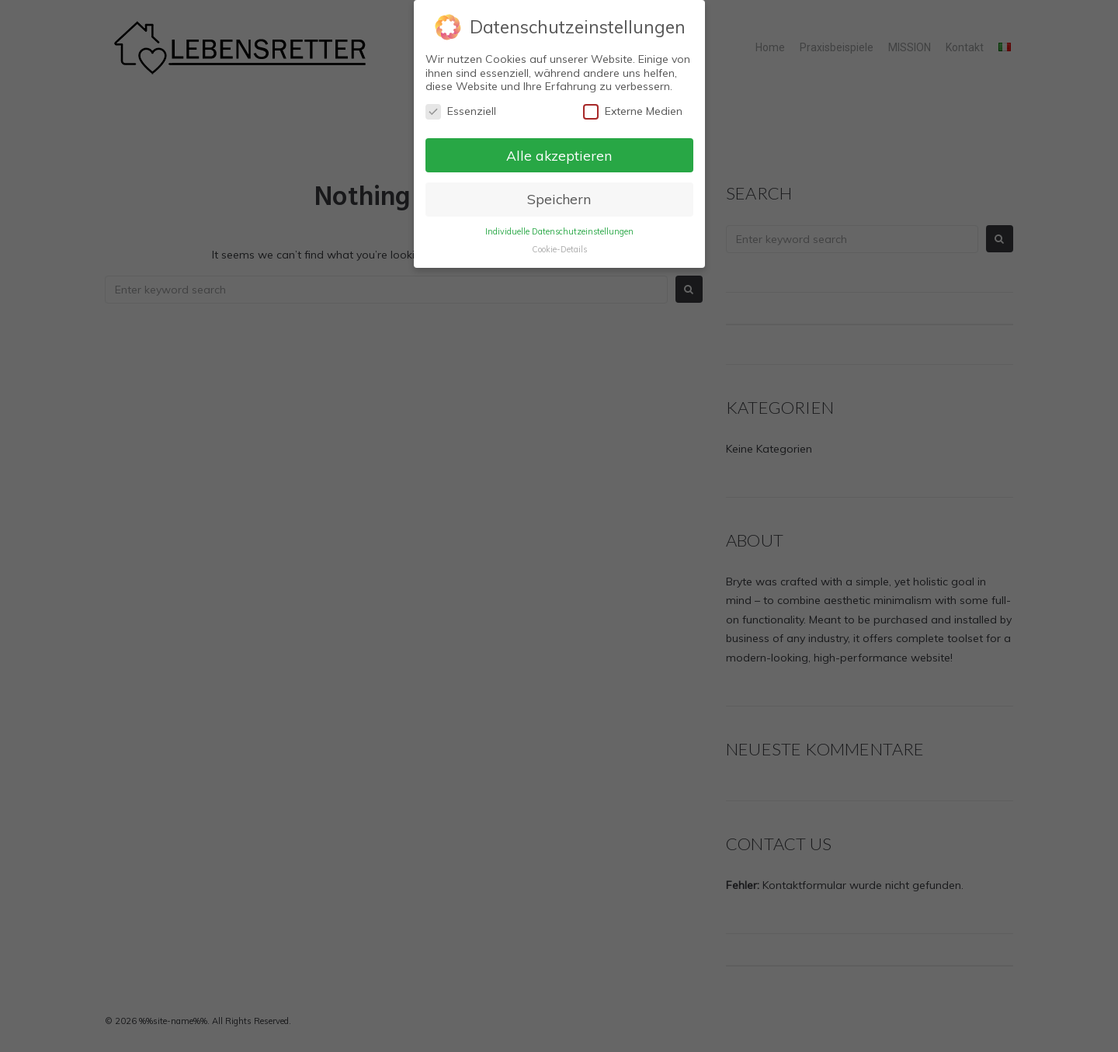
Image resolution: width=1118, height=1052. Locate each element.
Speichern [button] (559, 198)
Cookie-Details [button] (559, 249)
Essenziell (460, 111)
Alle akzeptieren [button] (559, 155)
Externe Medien (632, 111)
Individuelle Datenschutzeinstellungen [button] (559, 231)
